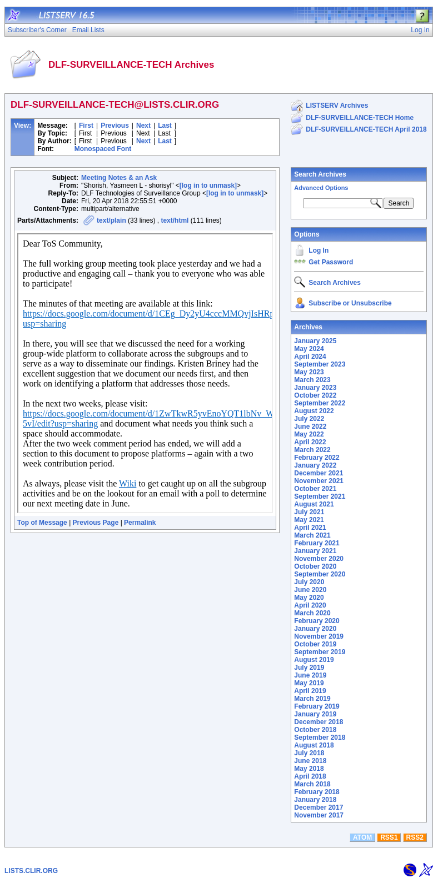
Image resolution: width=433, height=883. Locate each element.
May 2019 (308, 683)
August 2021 (314, 504)
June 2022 (310, 426)
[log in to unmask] (208, 185)
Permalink (140, 522)
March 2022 (312, 450)
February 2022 (316, 457)
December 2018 (318, 722)
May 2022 (308, 434)
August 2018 (314, 745)
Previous (115, 125)
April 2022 (310, 442)
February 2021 (316, 543)
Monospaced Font (103, 149)
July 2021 (309, 512)
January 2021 (315, 551)
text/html (174, 220)
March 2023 (312, 380)
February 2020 (316, 621)
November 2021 (319, 481)
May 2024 (308, 349)
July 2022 (309, 419)
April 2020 (310, 605)
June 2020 (310, 590)
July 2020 (309, 582)
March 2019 (312, 699)
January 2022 (315, 465)
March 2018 (312, 784)
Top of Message (42, 522)
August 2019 (314, 660)
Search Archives (320, 174)
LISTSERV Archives (337, 105)
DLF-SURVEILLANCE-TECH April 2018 (366, 129)
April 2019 (310, 691)
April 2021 (310, 527)
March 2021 (312, 535)
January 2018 (315, 800)
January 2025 (315, 341)
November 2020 (319, 559)
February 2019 (316, 706)
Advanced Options (321, 187)
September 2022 (319, 403)
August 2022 (314, 411)
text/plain (111, 220)
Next (143, 125)
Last (165, 125)
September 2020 (319, 574)
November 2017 (319, 815)
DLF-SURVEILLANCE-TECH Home (360, 118)
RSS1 (388, 837)
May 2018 (308, 768)
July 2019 (309, 667)
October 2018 (315, 730)
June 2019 (310, 675)
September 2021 (319, 496)
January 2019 (315, 714)
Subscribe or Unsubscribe (349, 303)
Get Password (330, 262)
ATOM (362, 837)
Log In (318, 250)
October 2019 (315, 644)
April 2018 (310, 776)
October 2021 (315, 489)
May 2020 (308, 597)
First (86, 125)
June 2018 (310, 761)
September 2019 (319, 652)
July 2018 (309, 753)
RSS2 (415, 837)
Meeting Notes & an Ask (119, 178)
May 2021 (308, 520)
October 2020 (315, 566)
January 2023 (315, 388)
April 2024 (310, 356)
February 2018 (316, 792)
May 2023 (308, 372)
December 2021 (318, 473)
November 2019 (319, 636)
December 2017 (318, 807)
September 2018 (319, 737)
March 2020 (312, 613)
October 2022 (315, 395)
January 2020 (315, 629)
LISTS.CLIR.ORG (31, 871)
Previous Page (96, 522)
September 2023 (319, 364)
